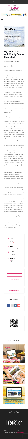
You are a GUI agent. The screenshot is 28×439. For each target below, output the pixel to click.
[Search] (26, 19)
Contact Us (6, 428)
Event (12, 262)
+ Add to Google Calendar (14, 275)
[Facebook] (10, 412)
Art (11, 260)
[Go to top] (14, 437)
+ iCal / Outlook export (14, 279)
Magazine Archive (20, 428)
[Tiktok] (15, 1)
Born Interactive (20, 432)
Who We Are (12, 428)
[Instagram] (13, 1)
